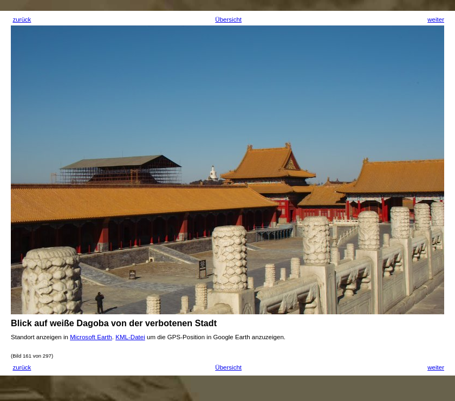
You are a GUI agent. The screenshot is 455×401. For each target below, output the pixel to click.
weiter (435, 19)
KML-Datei (130, 337)
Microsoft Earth (91, 337)
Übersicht (228, 19)
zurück (21, 19)
